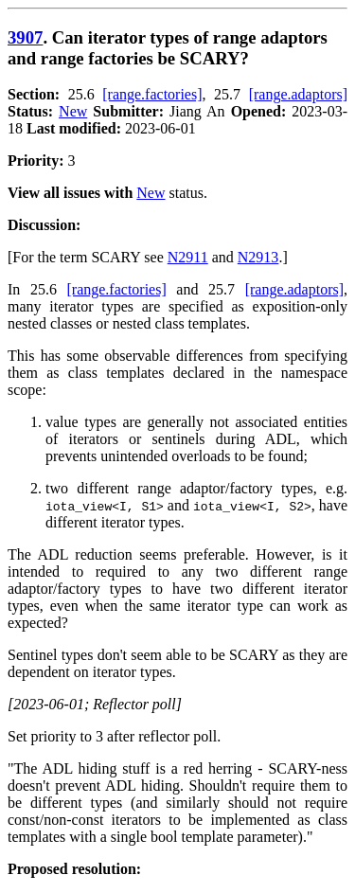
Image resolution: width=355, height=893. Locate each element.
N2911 (188, 257)
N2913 (258, 257)
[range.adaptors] (298, 94)
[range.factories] (152, 94)
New (73, 111)
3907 (25, 37)
